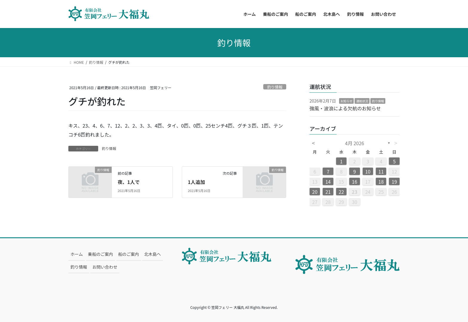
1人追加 (196, 181)
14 (328, 181)
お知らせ (346, 101)
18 (381, 181)
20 (315, 191)
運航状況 (362, 101)
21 (328, 191)
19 (394, 181)
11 (381, 171)
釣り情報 (274, 87)
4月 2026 (354, 143)
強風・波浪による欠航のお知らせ (345, 108)
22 (341, 191)
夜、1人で (128, 181)
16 (354, 181)
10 (367, 171)
